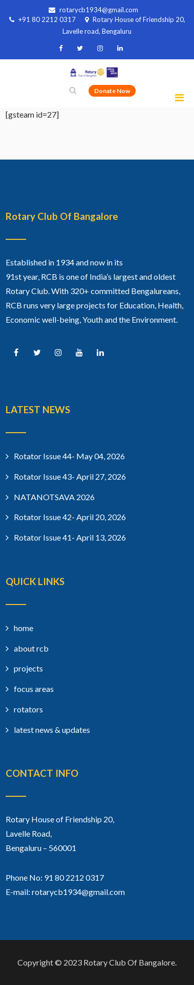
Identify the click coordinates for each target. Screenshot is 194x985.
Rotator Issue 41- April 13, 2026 (70, 537)
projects (28, 668)
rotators (28, 709)
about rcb (31, 648)
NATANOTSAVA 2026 (54, 497)
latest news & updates (52, 729)
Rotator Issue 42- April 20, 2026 (70, 517)
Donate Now (112, 91)
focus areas (34, 688)
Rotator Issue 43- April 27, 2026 (70, 476)
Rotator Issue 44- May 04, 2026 (69, 456)
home (23, 628)
